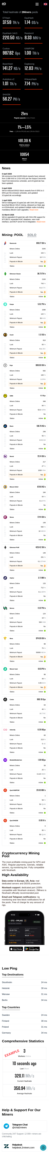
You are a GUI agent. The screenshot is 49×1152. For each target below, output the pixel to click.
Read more (34, 210)
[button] (37, 4)
